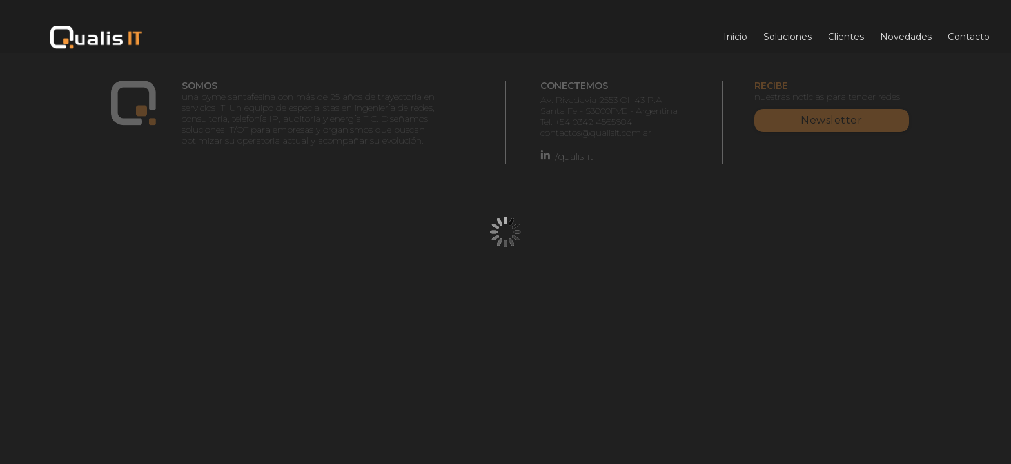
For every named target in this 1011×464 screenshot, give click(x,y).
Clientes (846, 37)
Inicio (735, 37)
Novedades (906, 37)
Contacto (969, 37)
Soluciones (787, 37)
